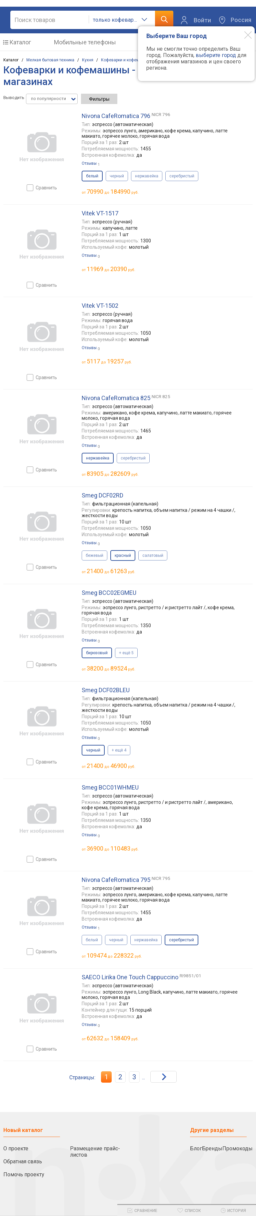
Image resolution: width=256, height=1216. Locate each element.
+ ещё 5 (126, 653)
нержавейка (146, 176)
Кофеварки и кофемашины (126, 60)
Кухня (87, 60)
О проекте (15, 1148)
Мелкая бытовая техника (50, 60)
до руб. (113, 191)
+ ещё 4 (119, 750)
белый (92, 940)
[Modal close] (243, 34)
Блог (196, 1148)
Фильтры (99, 99)
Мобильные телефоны (85, 42)
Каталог (20, 42)
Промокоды (237, 1148)
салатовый (152, 555)
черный (117, 176)
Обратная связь (22, 1161)
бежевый (94, 555)
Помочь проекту (23, 1174)
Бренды (212, 1148)
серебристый (181, 176)
